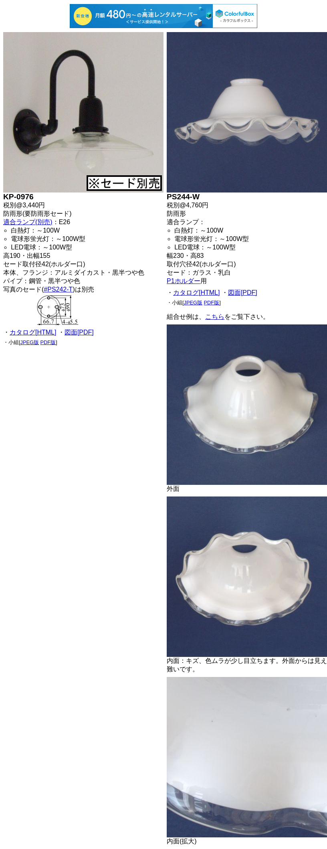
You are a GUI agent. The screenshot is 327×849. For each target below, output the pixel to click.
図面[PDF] (79, 332)
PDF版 (48, 342)
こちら (214, 316)
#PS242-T (58, 289)
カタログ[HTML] (33, 332)
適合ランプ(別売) (27, 222)
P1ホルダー (183, 281)
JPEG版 (29, 342)
